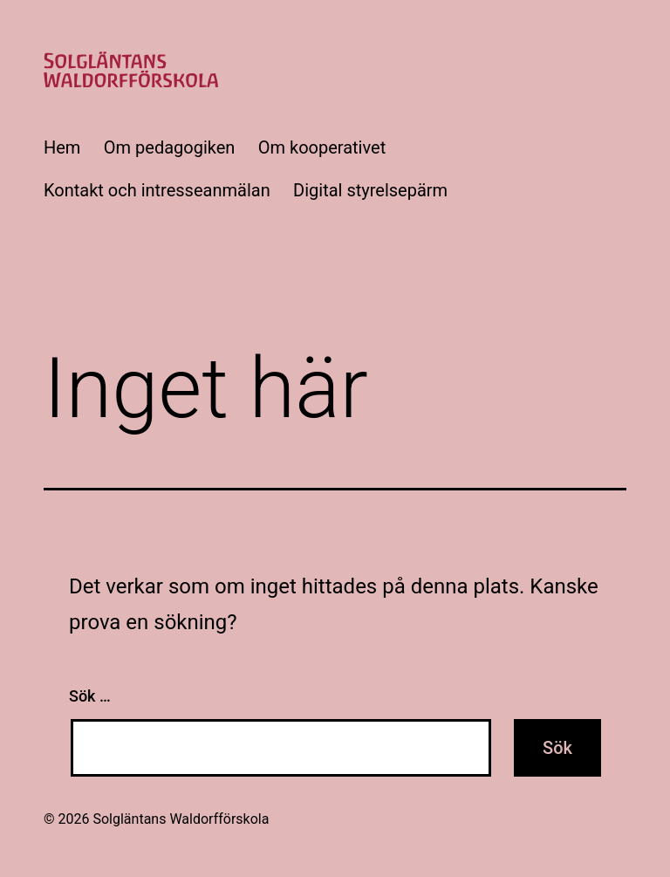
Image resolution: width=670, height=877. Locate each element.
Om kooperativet (322, 147)
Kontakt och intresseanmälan (157, 190)
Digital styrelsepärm (370, 190)
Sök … (90, 696)
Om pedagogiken (170, 147)
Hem (62, 147)
